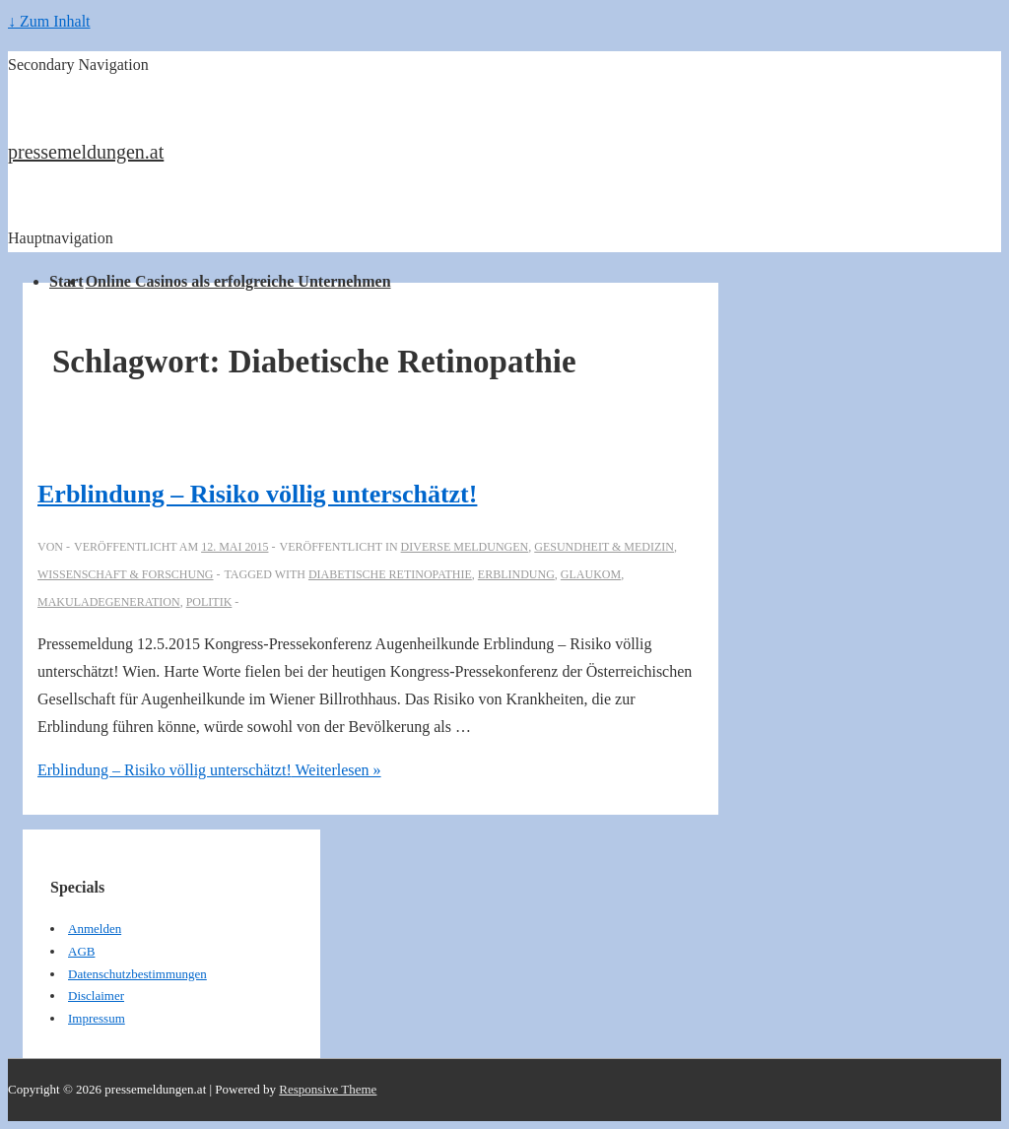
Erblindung (516, 574)
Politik (209, 602)
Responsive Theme (327, 1089)
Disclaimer (96, 995)
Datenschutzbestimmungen (137, 973)
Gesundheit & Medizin (604, 547)
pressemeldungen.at (86, 152)
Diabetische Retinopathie (390, 574)
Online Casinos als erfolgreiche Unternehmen (238, 281)
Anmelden (94, 928)
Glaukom (591, 574)
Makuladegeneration (108, 602)
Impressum (96, 1018)
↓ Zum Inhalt (49, 21)
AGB (81, 951)
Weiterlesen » (209, 770)
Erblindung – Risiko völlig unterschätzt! (257, 494)
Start (66, 281)
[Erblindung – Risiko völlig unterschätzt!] (234, 547)
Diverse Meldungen (465, 547)
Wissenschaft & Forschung (125, 574)
